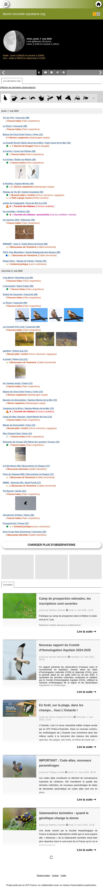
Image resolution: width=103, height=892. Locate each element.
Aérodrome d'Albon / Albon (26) (18, 515)
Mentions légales (43, 875)
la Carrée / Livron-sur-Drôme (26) (19, 151)
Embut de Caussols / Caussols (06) (20, 294)
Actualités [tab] (8, 584)
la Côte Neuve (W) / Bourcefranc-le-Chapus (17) (26, 466)
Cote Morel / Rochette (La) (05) (18, 278)
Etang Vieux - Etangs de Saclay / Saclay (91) (25, 261)
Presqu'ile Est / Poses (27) (16, 523)
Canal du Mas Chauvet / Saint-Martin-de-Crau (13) (27, 417)
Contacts (55, 875)
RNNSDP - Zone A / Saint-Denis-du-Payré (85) (25, 244)
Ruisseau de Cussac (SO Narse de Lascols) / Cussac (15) (31, 442)
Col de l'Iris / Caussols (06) (16, 118)
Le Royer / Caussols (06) (15, 126)
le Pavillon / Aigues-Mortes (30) (18, 183)
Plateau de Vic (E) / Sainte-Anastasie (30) (23, 192)
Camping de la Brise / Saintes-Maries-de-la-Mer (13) (28, 408)
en (98, 14)
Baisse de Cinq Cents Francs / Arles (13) (23, 134)
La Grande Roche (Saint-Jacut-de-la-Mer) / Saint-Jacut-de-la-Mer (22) (37, 143)
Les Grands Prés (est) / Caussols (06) (21, 327)
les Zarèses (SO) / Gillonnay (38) (19, 220)
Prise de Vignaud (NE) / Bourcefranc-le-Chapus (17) (28, 474)
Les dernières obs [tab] (12, 81)
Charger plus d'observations (51, 544)
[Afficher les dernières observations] (17, 87)
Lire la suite (86, 631)
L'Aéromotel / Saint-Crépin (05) (18, 286)
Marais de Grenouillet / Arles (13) (19, 425)
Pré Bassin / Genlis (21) (14, 491)
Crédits (63, 875)
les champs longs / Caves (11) (18, 383)
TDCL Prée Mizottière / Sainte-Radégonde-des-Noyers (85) (31, 252)
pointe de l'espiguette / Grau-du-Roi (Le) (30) (25, 203)
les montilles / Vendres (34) (16, 211)
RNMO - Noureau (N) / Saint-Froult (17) (22, 482)
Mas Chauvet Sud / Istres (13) (17, 433)
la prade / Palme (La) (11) (15, 359)
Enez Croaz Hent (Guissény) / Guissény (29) (24, 532)
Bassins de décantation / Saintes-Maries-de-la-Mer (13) (30, 400)
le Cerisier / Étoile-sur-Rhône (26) (19, 159)
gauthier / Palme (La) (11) (15, 351)
